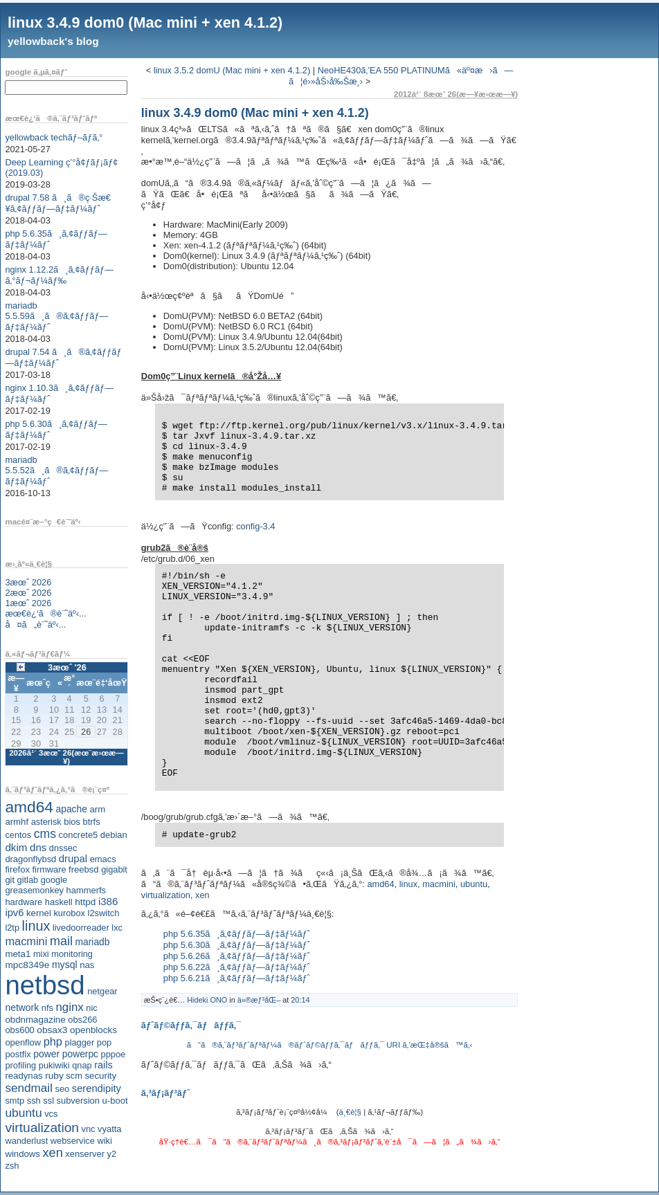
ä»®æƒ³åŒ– (258, 1000)
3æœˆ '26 (67, 667)
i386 (108, 901)
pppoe (113, 1054)
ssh (34, 1100)
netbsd (44, 985)
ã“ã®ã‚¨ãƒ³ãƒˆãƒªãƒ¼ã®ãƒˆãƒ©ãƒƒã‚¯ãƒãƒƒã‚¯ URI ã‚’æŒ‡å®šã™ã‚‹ (330, 1045)
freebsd (84, 869)
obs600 (19, 1030)
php (53, 1041)
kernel (38, 913)
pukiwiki (54, 1065)
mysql (65, 964)
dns (38, 847)
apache (71, 808)
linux (36, 925)
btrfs (91, 822)
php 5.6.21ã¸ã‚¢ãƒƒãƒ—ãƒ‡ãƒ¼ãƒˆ (236, 978)
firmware (49, 869)
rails (103, 1064)
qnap (81, 1065)
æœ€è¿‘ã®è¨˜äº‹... (45, 613)
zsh (12, 1165)
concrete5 (78, 835)
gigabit (114, 869)
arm (97, 809)
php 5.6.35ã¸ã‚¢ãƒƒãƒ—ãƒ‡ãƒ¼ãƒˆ (236, 934)
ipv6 (14, 912)
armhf (16, 822)
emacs (103, 859)
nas (87, 965)
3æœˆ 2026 (28, 582)
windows (22, 1154)
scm (74, 1075)
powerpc (80, 1053)
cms (45, 834)
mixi (41, 954)
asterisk (46, 822)
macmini (26, 941)
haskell (59, 902)
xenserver (85, 1154)
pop (104, 1042)
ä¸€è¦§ (350, 1112)
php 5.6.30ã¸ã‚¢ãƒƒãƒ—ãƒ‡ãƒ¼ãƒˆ (236, 945)
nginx (69, 1007)
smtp (14, 1100)
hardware (23, 902)
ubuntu (23, 1113)
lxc (117, 927)
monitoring (72, 954)
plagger (80, 1042)
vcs (50, 1114)
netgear (102, 991)
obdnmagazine (35, 1019)
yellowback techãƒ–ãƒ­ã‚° (53, 137)
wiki (104, 1140)
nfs (47, 1008)
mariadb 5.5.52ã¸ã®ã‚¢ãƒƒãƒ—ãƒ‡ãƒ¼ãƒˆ (56, 470)
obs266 (82, 1019)
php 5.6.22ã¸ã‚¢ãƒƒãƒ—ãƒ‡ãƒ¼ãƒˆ (236, 967)
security (100, 1075)
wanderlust (26, 1140)
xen (52, 1153)
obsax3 (52, 1030)
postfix (17, 1054)
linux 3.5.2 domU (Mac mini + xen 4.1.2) (232, 70)
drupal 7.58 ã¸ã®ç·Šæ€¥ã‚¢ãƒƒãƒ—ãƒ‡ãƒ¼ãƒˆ (58, 203)
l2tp (12, 927)
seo (62, 1089)
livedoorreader (81, 927)
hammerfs (86, 890)
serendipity (96, 1088)
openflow (23, 1042)
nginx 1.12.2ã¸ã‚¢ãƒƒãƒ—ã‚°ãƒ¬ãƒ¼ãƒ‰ (59, 275)
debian (113, 835)
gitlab (28, 880)
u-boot (115, 1100)
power (46, 1053)
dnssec (63, 848)
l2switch (104, 913)
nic (91, 1008)
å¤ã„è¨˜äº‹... (35, 624)
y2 (112, 1154)
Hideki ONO (207, 1000)
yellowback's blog (53, 41)
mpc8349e (27, 965)
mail (61, 941)
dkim (16, 847)
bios (72, 822)
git (10, 880)
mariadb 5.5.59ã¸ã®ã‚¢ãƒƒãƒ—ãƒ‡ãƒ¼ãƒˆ (56, 316)
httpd (85, 902)
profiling (20, 1065)
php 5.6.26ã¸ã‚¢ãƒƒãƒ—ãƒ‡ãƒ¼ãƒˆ (236, 956)
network (22, 1007)
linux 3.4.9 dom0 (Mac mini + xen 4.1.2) (145, 22)
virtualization (42, 1127)
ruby (54, 1075)
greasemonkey (34, 890)
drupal (73, 858)
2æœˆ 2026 (28, 592)
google (54, 880)
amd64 (29, 807)
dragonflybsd (30, 859)
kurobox (69, 913)
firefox (17, 869)
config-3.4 (255, 526)
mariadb (92, 941)
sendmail (29, 1088)
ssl (48, 1100)
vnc (89, 1129)
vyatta (109, 1129)
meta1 (17, 954)
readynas (23, 1075)
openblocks (93, 1030)
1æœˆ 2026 (28, 603)
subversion (78, 1100)
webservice (73, 1140)
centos (18, 835)
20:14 (300, 1000)
